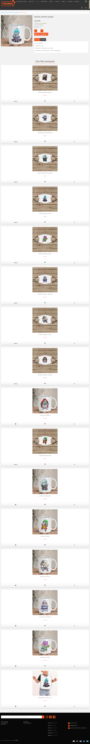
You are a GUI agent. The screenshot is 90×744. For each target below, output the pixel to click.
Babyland (11, 12)
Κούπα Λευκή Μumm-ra (45, 415)
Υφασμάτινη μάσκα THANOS (45, 253)
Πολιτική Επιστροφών (27, 723)
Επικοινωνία (3, 724)
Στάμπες (6, 12)
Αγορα (15, 101)
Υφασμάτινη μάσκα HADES (45, 213)
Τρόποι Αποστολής (4, 721)
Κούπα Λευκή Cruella (45, 576)
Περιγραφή (37, 39)
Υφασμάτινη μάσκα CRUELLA (45, 334)
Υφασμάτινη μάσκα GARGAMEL (45, 92)
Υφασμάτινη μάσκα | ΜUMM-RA (45, 374)
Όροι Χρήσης (25, 721)
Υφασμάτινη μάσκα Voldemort (45, 173)
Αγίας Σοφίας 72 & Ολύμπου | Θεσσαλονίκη (78, 727)
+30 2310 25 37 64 (73, 723)
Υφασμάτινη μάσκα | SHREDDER (45, 294)
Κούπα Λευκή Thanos (45, 657)
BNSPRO (16, 740)
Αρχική (2, 12)
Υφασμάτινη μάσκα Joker (45, 455)
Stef (40, 27)
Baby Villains (15, 12)
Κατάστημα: (36, 27)
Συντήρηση (43, 39)
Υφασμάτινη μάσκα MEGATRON (45, 132)
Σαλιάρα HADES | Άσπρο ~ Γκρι (45, 697)
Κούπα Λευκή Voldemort (45, 496)
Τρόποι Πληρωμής (4, 723)
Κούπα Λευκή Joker (45, 536)
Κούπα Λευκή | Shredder (45, 617)
